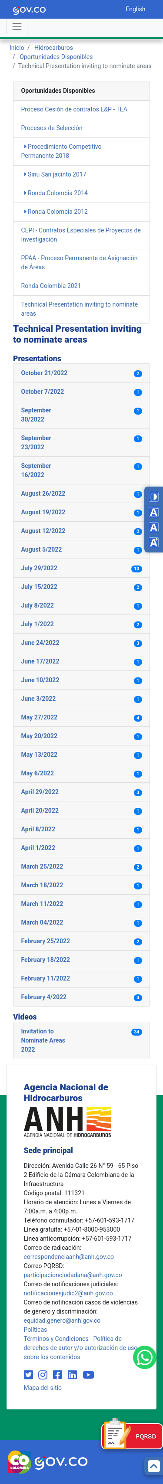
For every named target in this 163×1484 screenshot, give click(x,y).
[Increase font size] (154, 542)
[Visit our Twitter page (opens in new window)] (30, 1375)
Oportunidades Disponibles (56, 56)
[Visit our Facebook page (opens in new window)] (59, 1375)
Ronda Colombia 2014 (56, 193)
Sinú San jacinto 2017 (55, 174)
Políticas (35, 1329)
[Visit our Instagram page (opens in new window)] (44, 1375)
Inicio (17, 47)
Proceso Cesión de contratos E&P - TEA (74, 109)
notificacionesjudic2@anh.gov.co (68, 1293)
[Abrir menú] (16, 26)
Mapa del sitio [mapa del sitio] (43, 1387)
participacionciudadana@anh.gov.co (73, 1275)
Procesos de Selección (52, 127)
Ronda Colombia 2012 (56, 211)
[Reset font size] (154, 527)
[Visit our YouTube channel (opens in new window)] (88, 1375)
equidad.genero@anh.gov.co (62, 1320)
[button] (81, 373)
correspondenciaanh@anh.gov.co (69, 1256)
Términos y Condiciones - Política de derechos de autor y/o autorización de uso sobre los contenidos (81, 1347)
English (135, 9)
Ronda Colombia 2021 (51, 285)
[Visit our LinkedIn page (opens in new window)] (74, 1375)
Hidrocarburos (53, 47)
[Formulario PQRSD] (132, 1436)
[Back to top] (153, 1466)
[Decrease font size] (154, 512)
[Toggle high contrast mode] (154, 497)
